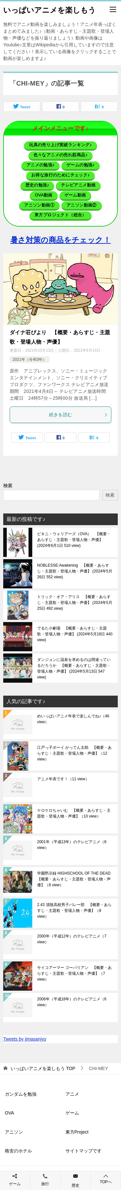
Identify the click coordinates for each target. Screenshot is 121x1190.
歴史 (75, 1185)
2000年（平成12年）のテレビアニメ (71, 939)
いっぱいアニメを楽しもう (49, 9)
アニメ (72, 1094)
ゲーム (72, 1112)
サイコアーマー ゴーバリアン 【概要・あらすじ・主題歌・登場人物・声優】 (74, 973)
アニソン (14, 1132)
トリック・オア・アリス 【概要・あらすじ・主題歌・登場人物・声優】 (74, 603)
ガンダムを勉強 (20, 1094)
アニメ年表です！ (63, 779)
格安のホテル (18, 1150)
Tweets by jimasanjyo (24, 1039)
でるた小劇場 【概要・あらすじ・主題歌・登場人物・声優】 (74, 634)
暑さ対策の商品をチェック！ (60, 240)
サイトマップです (84, 1150)
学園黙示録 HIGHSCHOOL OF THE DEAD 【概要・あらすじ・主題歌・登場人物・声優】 (75, 879)
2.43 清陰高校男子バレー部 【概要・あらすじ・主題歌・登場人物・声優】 (74, 910)
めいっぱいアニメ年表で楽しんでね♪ (73, 719)
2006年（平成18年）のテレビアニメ (71, 1002)
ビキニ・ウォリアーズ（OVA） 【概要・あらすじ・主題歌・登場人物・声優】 (74, 540)
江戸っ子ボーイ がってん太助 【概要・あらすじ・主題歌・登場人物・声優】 (74, 753)
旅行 (45, 1184)
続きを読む (78, 414)
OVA (9, 1112)
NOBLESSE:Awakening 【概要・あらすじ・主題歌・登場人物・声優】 (74, 571)
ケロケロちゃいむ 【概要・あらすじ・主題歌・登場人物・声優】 (74, 813)
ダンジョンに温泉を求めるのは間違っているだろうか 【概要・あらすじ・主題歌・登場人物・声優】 (74, 668)
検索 (7, 485)
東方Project (77, 1132)
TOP (43, 1068)
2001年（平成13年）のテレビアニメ (71, 845)
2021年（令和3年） (29, 359)
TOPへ (105, 1178)
